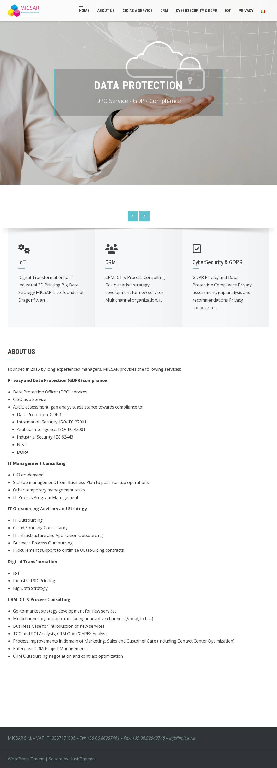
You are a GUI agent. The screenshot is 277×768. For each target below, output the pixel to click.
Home (84, 10)
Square (56, 759)
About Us (106, 10)
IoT (228, 10)
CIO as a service (137, 10)
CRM (164, 10)
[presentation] (133, 216)
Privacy (246, 10)
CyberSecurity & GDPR (196, 10)
